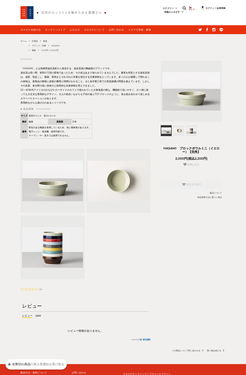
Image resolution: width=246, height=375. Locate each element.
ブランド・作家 (39, 45)
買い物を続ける (216, 350)
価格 (34, 50)
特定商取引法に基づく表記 (209, 197)
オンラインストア (55, 29)
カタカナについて (94, 29)
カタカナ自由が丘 (30, 29)
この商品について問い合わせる (188, 350)
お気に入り (191, 164)
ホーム (23, 41)
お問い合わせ (116, 29)
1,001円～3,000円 (49, 50)
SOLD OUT (191, 184)
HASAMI (55, 45)
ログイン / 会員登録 (213, 8)
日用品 (35, 41)
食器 (45, 41)
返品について (216, 193)
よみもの (75, 29)
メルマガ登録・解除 (139, 29)
